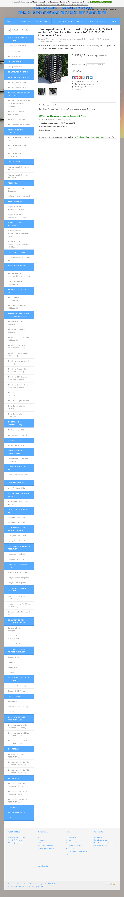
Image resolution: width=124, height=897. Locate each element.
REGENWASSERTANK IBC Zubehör (16, 266)
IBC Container (13, 778)
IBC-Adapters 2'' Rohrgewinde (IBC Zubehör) (18, 338)
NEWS (40, 837)
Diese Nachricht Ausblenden (100, 2)
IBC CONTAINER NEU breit (17, 82)
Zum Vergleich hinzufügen (83, 87)
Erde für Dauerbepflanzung (18, 706)
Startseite (11, 21)
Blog (91, 21)
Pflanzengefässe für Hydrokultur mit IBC (16, 529)
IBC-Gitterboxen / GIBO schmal (19, 435)
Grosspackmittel (15, 61)
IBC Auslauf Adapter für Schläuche (16, 407)
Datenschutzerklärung (46, 848)
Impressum (101, 21)
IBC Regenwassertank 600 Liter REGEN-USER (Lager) (19, 742)
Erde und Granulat (15, 696)
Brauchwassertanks (16, 252)
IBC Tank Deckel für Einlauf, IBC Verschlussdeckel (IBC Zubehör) (19, 103)
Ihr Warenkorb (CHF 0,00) (94, 9)
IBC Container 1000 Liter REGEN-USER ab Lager (16, 784)
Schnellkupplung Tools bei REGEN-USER (19, 679)
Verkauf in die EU (72, 843)
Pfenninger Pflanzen (16, 812)
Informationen (44, 101)
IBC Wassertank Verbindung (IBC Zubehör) (19, 290)
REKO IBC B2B (13, 183)
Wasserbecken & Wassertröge (14, 224)
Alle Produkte (25, 21)
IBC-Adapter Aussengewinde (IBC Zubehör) (18, 354)
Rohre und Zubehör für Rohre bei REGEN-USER (17, 650)
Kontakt (114, 21)
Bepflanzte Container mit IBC (18, 468)
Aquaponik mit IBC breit (16, 554)
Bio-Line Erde (12, 701)
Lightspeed (39, 886)
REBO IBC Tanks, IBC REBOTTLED (15, 131)
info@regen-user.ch (18, 843)
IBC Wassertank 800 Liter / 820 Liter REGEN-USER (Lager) (18, 763)
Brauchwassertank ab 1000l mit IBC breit (19, 258)
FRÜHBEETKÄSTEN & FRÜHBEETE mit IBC (15, 452)
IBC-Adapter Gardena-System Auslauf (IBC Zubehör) (18, 386)
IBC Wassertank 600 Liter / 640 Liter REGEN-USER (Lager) (18, 771)
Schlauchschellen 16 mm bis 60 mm (19, 613)
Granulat (11, 712)
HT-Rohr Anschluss (15, 667)
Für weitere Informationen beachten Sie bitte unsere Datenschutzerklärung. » (62, 5)
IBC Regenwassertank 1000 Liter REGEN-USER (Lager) (17, 726)
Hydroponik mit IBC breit (16, 517)
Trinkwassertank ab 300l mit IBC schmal (18, 176)
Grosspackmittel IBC (15, 67)
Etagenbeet (12, 807)
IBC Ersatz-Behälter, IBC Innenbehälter (16, 112)
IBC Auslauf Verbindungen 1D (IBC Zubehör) (18, 306)
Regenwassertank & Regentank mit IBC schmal (17, 215)
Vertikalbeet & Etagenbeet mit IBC (18, 494)
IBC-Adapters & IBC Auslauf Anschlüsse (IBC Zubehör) (18, 314)
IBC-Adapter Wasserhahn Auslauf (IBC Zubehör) (17, 370)
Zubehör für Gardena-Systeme (19, 686)
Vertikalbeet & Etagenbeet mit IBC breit (18, 502)
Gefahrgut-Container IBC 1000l (19, 196)
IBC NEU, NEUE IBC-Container (18, 77)
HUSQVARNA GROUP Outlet (18, 46)
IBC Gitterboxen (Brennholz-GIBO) (15, 423)
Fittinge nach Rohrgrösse (17, 583)
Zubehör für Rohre (15, 657)
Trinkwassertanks (15, 162)
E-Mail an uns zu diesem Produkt (85, 81)
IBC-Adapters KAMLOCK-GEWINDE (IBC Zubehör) (16, 346)
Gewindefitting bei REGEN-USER (18, 565)
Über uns (80, 21)
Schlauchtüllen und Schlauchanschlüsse (16, 621)
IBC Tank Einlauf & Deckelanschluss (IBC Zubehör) (19, 274)
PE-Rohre (11, 673)
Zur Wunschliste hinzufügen (83, 84)
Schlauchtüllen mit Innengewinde (14, 629)
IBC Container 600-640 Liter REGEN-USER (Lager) (17, 800)
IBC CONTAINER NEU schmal (18, 87)
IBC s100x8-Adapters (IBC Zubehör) (17, 330)
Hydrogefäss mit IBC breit (17, 536)
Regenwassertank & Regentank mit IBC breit (16, 207)
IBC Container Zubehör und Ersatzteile (19, 94)
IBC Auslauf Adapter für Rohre (19, 401)
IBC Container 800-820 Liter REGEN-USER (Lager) (17, 792)
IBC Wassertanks (14, 749)
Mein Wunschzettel (100, 846)
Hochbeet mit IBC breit (16, 445)
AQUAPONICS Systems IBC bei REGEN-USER (19, 547)
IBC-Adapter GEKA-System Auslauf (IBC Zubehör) (17, 378)
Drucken (76, 89)
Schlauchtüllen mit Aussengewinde (14, 637)
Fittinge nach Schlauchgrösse (18, 578)
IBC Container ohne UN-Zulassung (16, 189)
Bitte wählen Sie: (78, 65)
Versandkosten (102, 56)
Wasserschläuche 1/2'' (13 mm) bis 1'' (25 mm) (19, 605)
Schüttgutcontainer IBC (18, 72)
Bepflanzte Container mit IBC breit (18, 476)
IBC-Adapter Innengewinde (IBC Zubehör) (19, 362)
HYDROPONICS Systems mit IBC (18, 510)
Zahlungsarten (71, 837)
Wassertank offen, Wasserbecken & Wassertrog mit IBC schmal (18, 244)
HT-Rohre (11, 662)
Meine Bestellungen (100, 840)
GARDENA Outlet (14, 51)
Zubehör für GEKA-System (17, 691)
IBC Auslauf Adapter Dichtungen (15, 415)
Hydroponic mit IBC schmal (17, 522)
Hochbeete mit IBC (15, 440)
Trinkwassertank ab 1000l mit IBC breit (18, 168)
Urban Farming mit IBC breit (17, 488)
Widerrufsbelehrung (45, 846)
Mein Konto (112, 9)
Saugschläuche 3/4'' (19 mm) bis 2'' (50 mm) (18, 597)
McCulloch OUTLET (14, 56)
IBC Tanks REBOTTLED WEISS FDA (18, 147)
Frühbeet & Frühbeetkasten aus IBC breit (18, 460)
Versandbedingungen (63, 21)
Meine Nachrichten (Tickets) (103, 843)
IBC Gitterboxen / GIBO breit (18, 430)
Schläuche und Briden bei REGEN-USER (18, 589)
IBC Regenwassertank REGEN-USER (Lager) (16, 718)
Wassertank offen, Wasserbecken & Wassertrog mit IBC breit (18, 233)
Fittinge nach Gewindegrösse (18, 572)
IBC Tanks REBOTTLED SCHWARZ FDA (16, 155)
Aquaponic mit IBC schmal (17, 559)
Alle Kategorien (42, 21)
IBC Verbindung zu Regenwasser (14, 298)
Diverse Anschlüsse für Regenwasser (16, 282)
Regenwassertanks (16, 201)
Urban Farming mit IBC (16, 483)
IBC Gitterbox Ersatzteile (16, 119)
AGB (39, 843)
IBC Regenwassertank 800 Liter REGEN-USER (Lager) (19, 734)
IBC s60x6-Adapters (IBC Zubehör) (16, 322)
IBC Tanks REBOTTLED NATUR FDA (18, 139)
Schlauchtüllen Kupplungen (18, 644)
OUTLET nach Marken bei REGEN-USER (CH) (17, 39)
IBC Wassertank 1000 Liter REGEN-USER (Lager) (17, 755)
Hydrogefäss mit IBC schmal (18, 541)
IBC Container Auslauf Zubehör (19, 125)
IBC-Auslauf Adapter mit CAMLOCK (16, 394)
